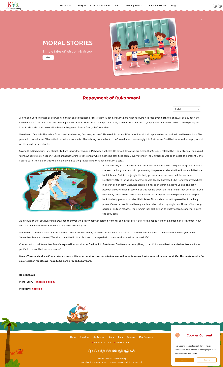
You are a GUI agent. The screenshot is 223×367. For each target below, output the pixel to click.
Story (111, 337)
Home (73, 337)
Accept (184, 359)
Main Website (146, 337)
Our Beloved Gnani (156, 6)
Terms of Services (104, 358)
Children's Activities (100, 6)
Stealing (37, 289)
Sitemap (131, 337)
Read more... (193, 353)
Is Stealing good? (45, 282)
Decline (207, 359)
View (48, 57)
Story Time (65, 6)
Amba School (122, 342)
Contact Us (98, 337)
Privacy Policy (120, 358)
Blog (173, 6)
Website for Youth (103, 342)
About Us (84, 337)
